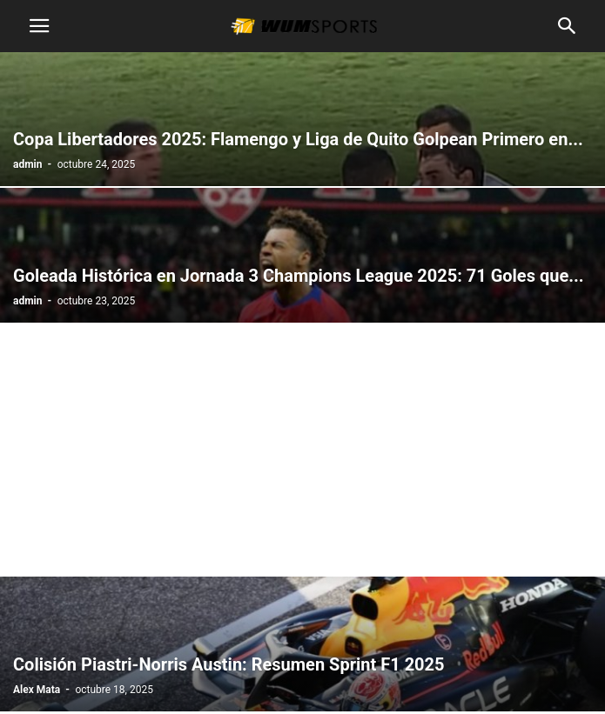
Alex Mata (36, 690)
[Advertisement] (302, 453)
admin (27, 164)
